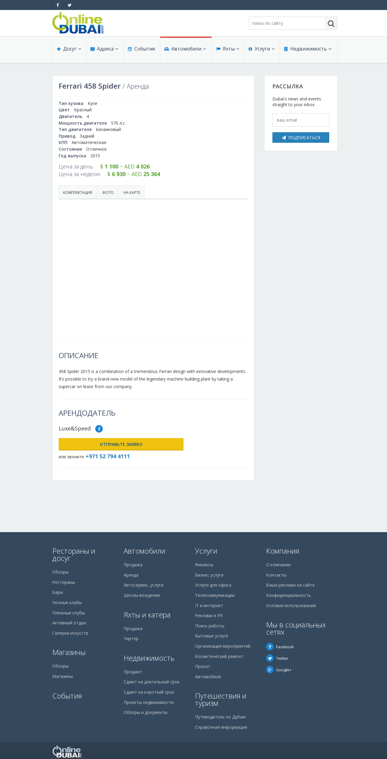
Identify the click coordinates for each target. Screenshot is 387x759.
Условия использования (291, 605)
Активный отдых (69, 623)
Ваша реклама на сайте (290, 585)
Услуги (261, 52)
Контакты (276, 575)
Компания (282, 551)
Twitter (277, 658)
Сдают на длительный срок (152, 682)
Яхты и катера (147, 615)
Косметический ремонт (219, 656)
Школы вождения (142, 595)
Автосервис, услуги (143, 585)
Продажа (133, 565)
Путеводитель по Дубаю (220, 717)
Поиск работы (209, 626)
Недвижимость (306, 52)
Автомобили (184, 52)
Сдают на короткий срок (149, 692)
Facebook (280, 646)
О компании (278, 565)
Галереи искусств (70, 633)
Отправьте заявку (89, 444)
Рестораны (63, 582)
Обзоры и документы (145, 712)
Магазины (69, 652)
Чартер (131, 638)
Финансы (204, 565)
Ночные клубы (67, 602)
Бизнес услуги (209, 575)
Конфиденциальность (288, 595)
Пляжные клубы (68, 613)
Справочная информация (221, 727)
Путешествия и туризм (220, 699)
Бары (57, 592)
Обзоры (60, 572)
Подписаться (301, 137)
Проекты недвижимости (149, 702)
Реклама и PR (209, 615)
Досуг (68, 52)
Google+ (278, 669)
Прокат (202, 666)
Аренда (131, 575)
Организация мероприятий (222, 646)
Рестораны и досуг (73, 554)
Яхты (227, 52)
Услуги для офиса (213, 585)
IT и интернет (209, 605)
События (140, 52)
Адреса (104, 52)
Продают (133, 672)
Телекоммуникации (215, 595)
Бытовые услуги (211, 636)
